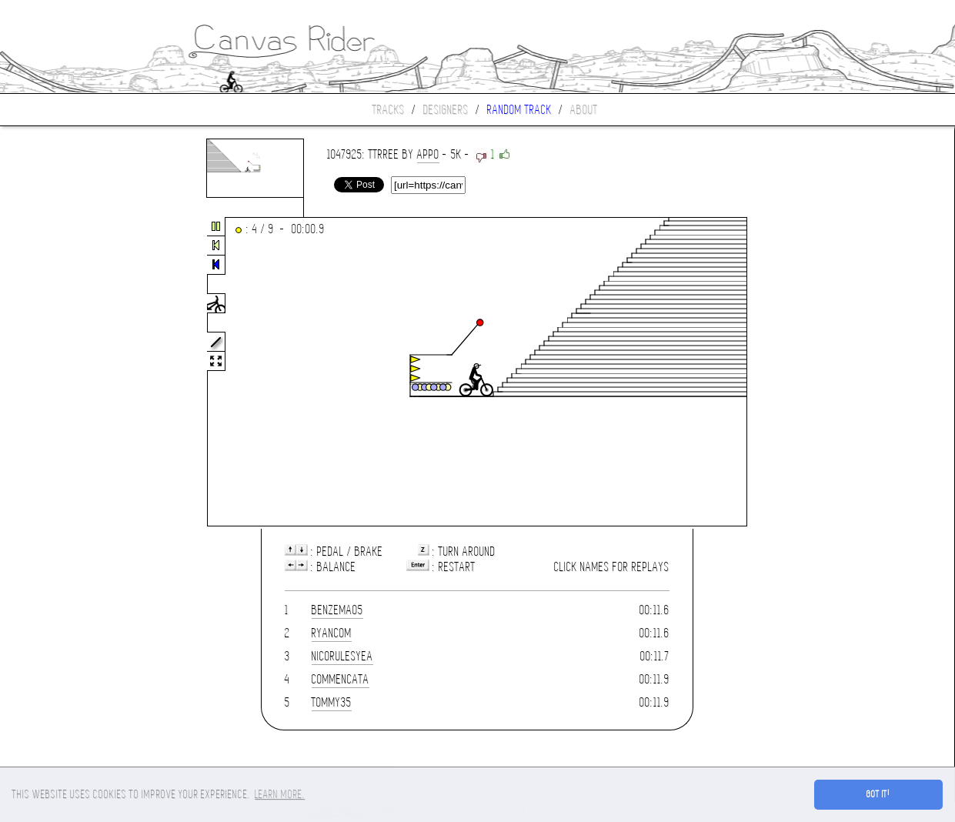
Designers (446, 110)
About (584, 110)
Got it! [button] (878, 794)
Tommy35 (332, 702)
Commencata (340, 679)
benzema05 (337, 610)
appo (428, 154)
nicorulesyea (342, 656)
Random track (519, 110)
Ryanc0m (332, 633)
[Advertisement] (64, 372)
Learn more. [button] (280, 794)
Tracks (388, 110)
